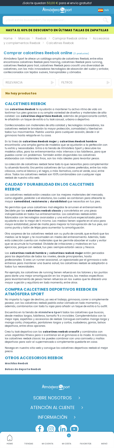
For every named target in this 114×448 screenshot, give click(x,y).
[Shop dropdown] (103, 10)
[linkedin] (62, 429)
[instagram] (51, 429)
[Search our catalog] (106, 20)
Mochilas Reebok (16, 363)
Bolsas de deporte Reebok (23, 369)
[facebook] (39, 429)
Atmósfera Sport (50, 312)
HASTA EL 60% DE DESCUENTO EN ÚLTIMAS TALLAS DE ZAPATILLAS (57, 30)
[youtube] (74, 429)
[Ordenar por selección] (29, 82)
